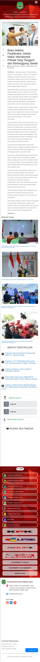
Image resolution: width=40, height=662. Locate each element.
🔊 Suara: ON (31, 650)
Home (15, 12)
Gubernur (23, 12)
